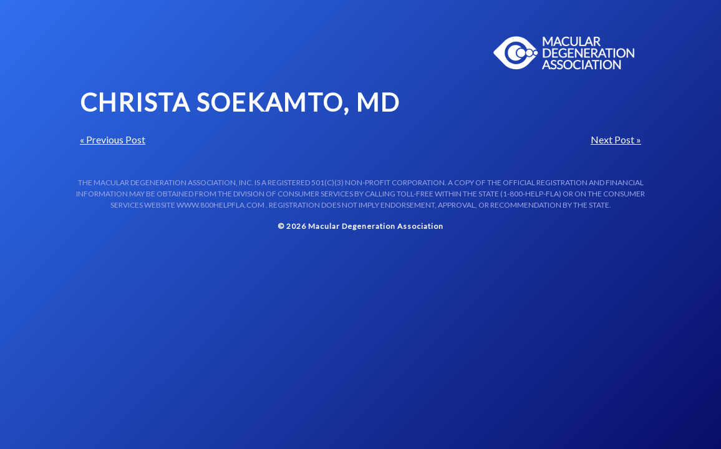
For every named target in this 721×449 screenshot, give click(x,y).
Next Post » (616, 139)
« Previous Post (112, 139)
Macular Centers (564, 53)
